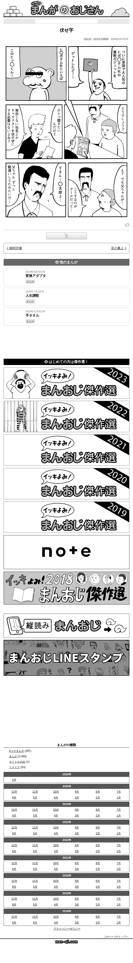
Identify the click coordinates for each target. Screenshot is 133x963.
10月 (56, 791)
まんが (13, 756)
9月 (77, 791)
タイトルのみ (17, 761)
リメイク (14, 767)
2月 (98, 797)
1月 (14, 779)
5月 (35, 797)
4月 (56, 797)
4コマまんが (16, 751)
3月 (77, 797)
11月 (35, 791)
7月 (118, 791)
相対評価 (15, 248)
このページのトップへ (116, 936)
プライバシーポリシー (67, 928)
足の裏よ (117, 248)
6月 (14, 797)
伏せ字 (66, 30)
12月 (14, 791)
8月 (98, 791)
